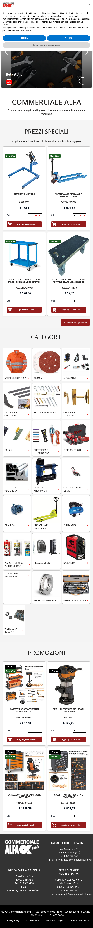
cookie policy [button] (74, 16)
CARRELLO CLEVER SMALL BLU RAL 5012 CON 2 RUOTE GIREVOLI (24, 266)
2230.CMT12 (69, 702)
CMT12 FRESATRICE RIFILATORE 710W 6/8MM (69, 695)
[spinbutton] (31, 200)
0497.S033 (24, 187)
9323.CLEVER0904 (24, 273)
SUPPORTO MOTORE (24, 179)
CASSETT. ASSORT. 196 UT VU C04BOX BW (68, 781)
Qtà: (9, 200)
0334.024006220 (24, 788)
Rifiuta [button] (24, 38)
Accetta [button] (68, 38)
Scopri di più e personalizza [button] (46, 45)
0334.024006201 (69, 788)
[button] (36, 200)
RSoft (56, 918)
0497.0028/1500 (68, 187)
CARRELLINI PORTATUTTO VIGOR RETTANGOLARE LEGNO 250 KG (68, 266)
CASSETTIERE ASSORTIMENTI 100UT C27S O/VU (24, 695)
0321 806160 (71, 841)
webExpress (46, 918)
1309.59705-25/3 (69, 273)
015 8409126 (27, 868)
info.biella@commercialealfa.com (24, 875)
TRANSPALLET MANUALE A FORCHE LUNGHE (68, 180)
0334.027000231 (24, 702)
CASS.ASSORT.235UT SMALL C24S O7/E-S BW (24, 781)
